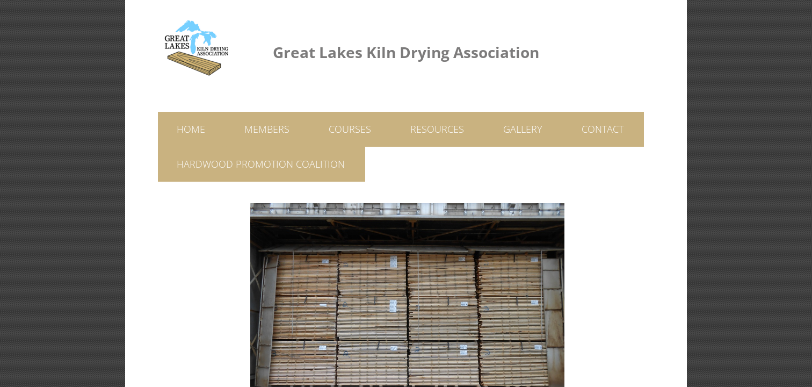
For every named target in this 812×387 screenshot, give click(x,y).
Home (191, 129)
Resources (437, 129)
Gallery (522, 129)
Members (266, 129)
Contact (603, 129)
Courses (350, 129)
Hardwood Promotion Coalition (261, 163)
